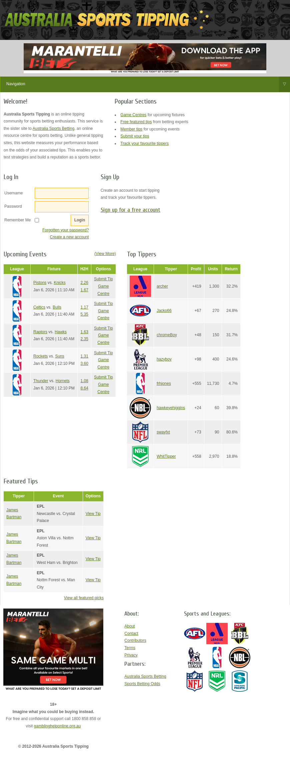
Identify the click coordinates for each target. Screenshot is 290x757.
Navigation (148, 84)
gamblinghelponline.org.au (57, 726)
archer (162, 286)
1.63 (84, 332)
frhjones (164, 383)
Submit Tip (103, 279)
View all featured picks (84, 598)
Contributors (135, 640)
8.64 (84, 388)
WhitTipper (166, 456)
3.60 (84, 363)
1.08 (84, 380)
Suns (59, 356)
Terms (129, 647)
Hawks (61, 332)
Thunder (40, 380)
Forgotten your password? (65, 230)
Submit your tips (134, 136)
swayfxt (163, 432)
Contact (131, 633)
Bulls (57, 307)
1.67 (84, 290)
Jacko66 (164, 310)
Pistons (39, 282)
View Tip (93, 513)
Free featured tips (136, 122)
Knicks (59, 282)
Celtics (39, 307)
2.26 (84, 282)
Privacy (130, 655)
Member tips (131, 129)
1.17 (84, 307)
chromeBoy (167, 335)
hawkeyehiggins (171, 407)
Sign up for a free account (130, 209)
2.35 (84, 339)
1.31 (84, 356)
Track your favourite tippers (144, 143)
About (129, 626)
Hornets (63, 380)
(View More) (105, 253)
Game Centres (133, 115)
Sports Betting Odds (142, 683)
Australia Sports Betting (53, 128)
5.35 (84, 314)
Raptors (40, 332)
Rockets (40, 356)
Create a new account (69, 237)
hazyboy (164, 359)
